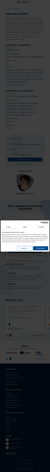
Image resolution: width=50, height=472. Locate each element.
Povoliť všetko (41, 248)
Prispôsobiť (25, 248)
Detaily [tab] (25, 227)
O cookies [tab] (41, 227)
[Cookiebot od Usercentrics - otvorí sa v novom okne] (41, 222)
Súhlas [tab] (9, 227)
